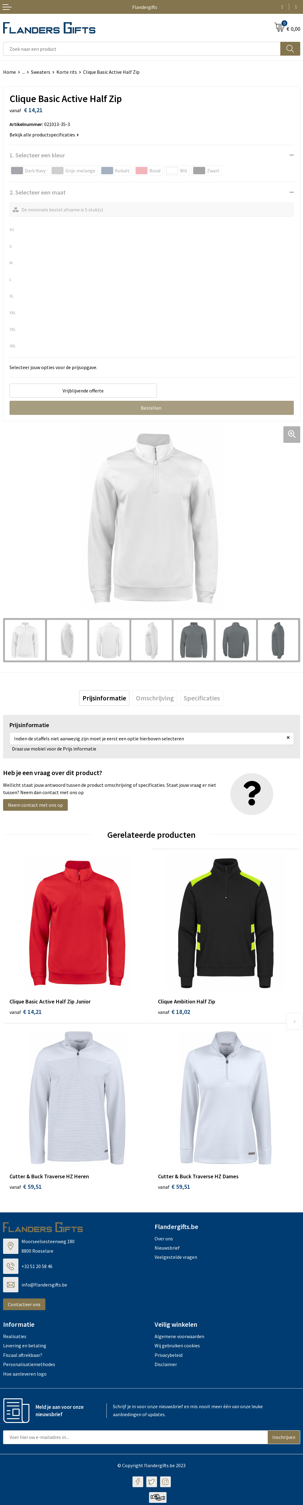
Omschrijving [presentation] (155, 698)
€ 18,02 (174, 1011)
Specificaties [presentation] (202, 698)
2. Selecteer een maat (38, 192)
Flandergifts (144, 7)
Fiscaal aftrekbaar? (22, 1357)
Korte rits (66, 72)
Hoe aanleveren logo (25, 1376)
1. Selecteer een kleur (37, 155)
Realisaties (14, 1338)
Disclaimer (166, 1366)
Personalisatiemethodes (29, 1366)
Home (9, 72)
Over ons (164, 1241)
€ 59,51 (26, 1188)
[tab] (104, 698)
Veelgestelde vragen (176, 1259)
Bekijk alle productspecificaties (44, 135)
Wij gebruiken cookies (177, 1348)
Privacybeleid (168, 1357)
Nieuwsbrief (167, 1250)
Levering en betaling (24, 1348)
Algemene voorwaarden (179, 1338)
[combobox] (142, 49)
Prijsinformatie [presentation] (104, 698)
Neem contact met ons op (35, 805)
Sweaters (40, 72)
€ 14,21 (26, 1011)
